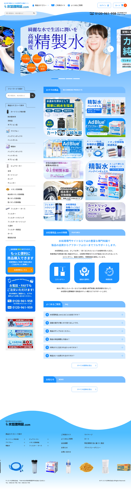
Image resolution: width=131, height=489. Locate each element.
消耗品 (10, 120)
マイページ (88, 434)
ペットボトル (13, 140)
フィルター (12, 213)
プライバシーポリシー (92, 447)
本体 (9, 171)
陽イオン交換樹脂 (14, 198)
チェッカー (12, 183)
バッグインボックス (15, 136)
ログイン (104, 5)
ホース (10, 233)
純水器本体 (12, 116)
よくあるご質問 (67, 439)
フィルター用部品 (14, 229)
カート (120, 5)
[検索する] (34, 13)
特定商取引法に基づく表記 (94, 443)
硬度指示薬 (12, 237)
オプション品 (13, 124)
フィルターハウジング (16, 217)
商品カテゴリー (40, 5)
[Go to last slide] (20, 49)
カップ (10, 179)
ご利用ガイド (66, 434)
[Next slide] (110, 49)
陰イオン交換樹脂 (14, 202)
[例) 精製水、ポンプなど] (17, 13)
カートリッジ (13, 175)
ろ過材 (10, 225)
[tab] (54, 78)
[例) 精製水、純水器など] (18, 95)
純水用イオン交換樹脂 (16, 194)
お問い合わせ (66, 452)
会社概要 (64, 443)
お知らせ (64, 447)
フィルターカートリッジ (17, 221)
